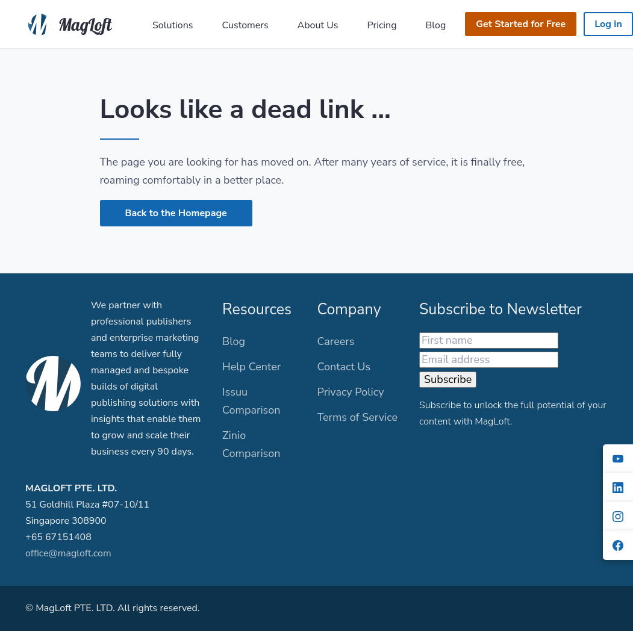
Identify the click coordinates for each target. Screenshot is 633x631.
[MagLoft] (72, 23)
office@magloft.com (68, 553)
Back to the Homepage (176, 213)
